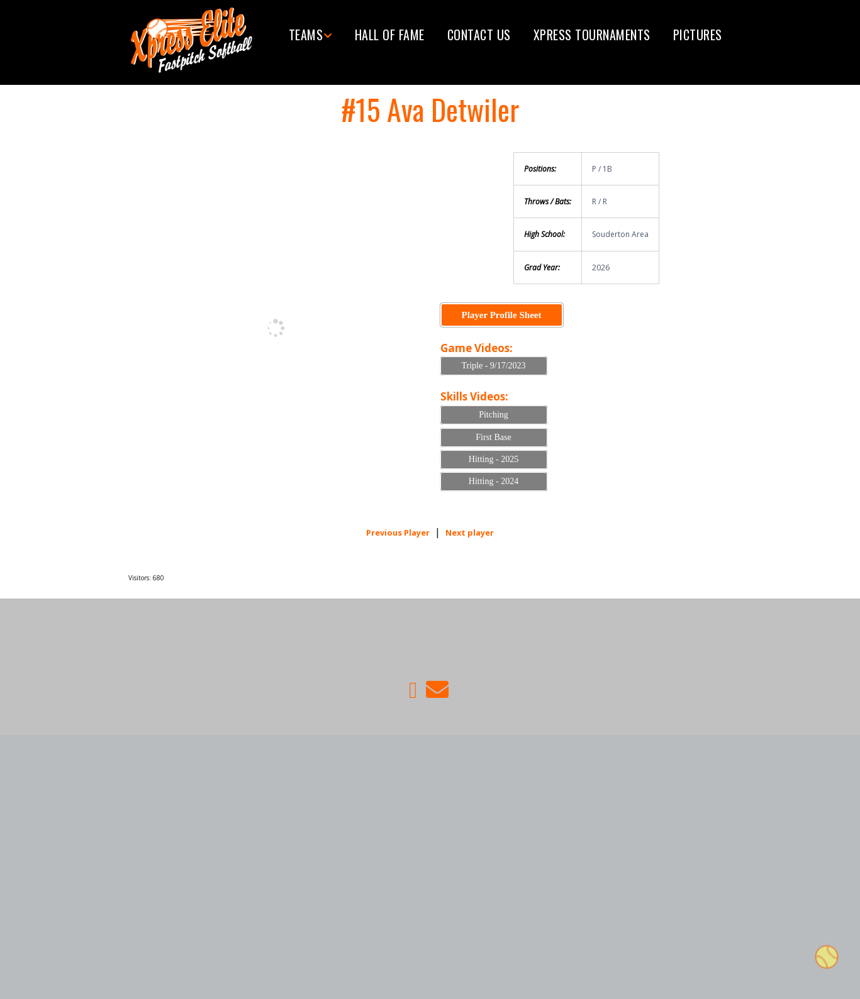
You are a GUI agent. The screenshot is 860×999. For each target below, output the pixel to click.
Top (827, 959)
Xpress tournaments (592, 34)
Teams (306, 34)
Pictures (697, 34)
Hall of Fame (390, 34)
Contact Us (479, 34)
